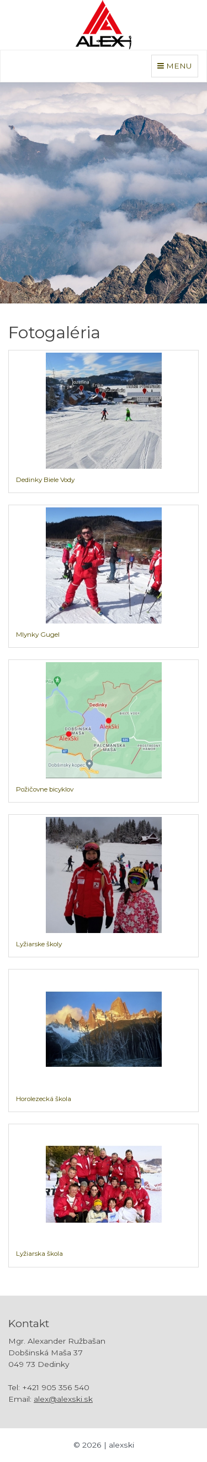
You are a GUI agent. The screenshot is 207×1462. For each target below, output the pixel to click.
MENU (177, 65)
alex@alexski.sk (63, 1399)
